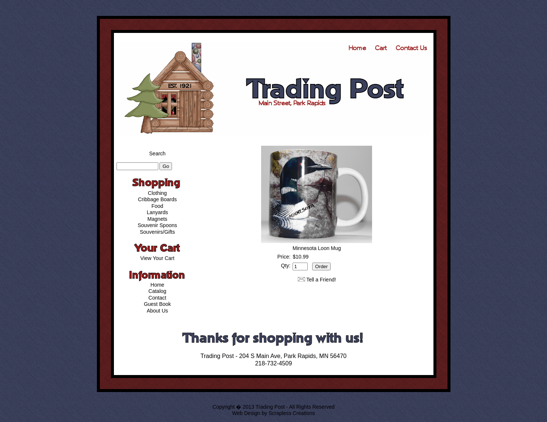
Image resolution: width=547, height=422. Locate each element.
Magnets (158, 219)
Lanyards (157, 212)
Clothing (157, 193)
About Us (157, 311)
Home (157, 285)
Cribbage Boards (157, 199)
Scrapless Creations (292, 413)
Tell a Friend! (321, 280)
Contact (157, 298)
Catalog (157, 291)
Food (157, 206)
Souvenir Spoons (157, 225)
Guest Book (157, 304)
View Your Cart (157, 258)
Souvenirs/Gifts (157, 232)
